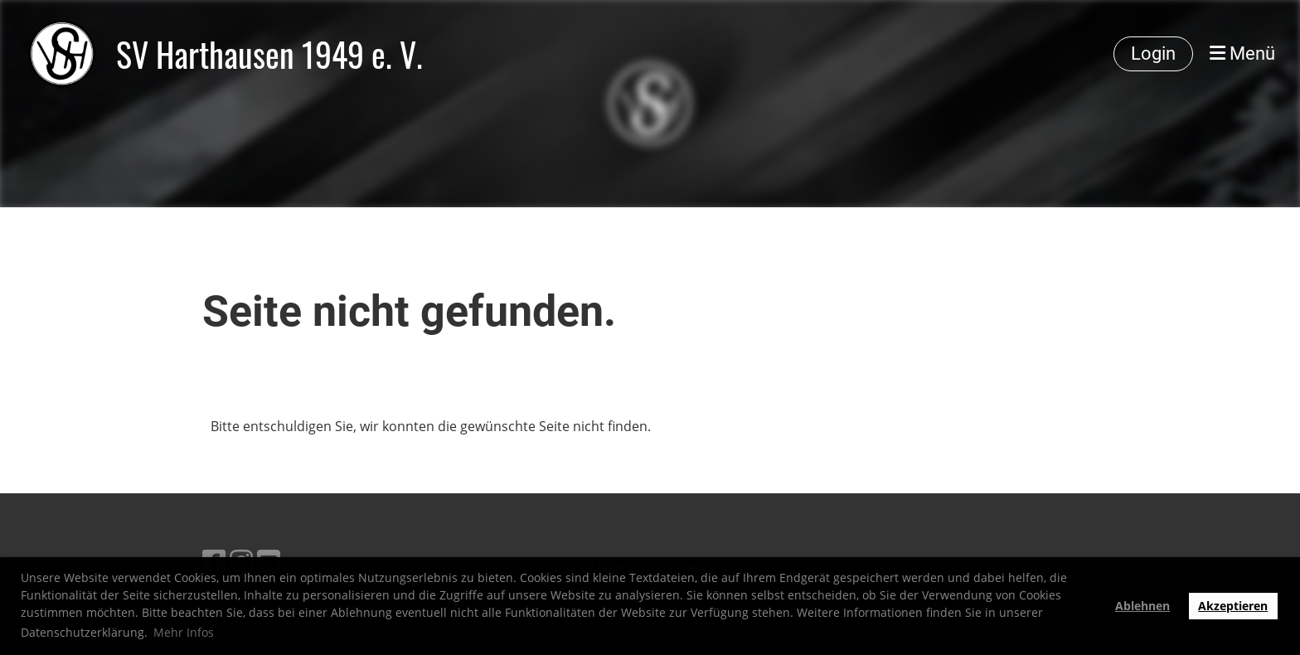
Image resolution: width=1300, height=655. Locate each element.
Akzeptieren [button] (1233, 606)
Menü (1242, 53)
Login (1153, 53)
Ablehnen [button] (1142, 606)
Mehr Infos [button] (183, 632)
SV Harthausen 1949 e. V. (269, 54)
